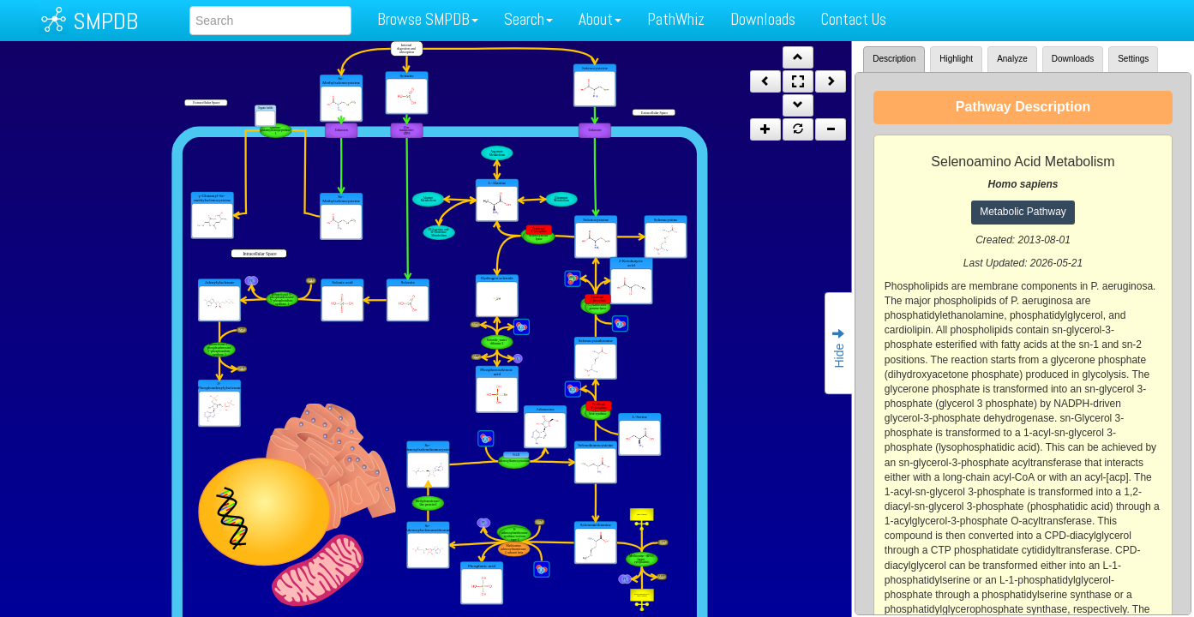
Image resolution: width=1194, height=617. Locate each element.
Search (528, 19)
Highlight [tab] (956, 58)
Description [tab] (894, 58)
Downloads (762, 19)
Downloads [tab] (1073, 58)
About (600, 19)
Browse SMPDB (427, 19)
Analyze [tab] (1012, 58)
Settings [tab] (1133, 58)
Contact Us (853, 19)
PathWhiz (676, 19)
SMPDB (105, 21)
